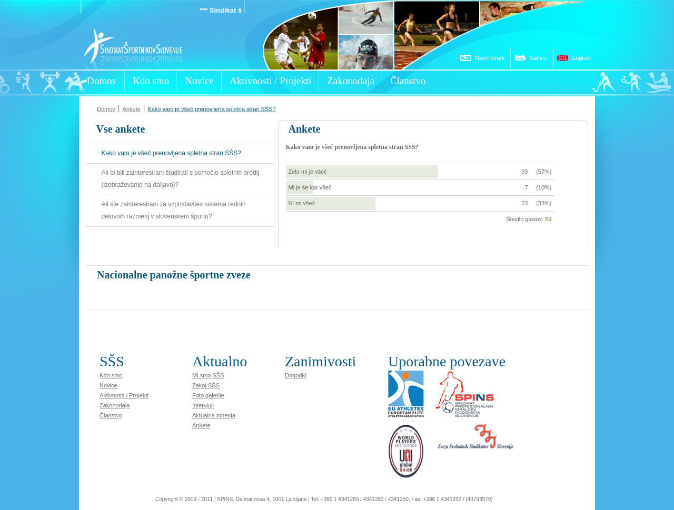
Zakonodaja (115, 405)
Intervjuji (203, 405)
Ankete (131, 109)
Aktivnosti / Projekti (124, 395)
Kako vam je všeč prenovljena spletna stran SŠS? (211, 109)
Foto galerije (208, 395)
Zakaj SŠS (206, 385)
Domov (106, 109)
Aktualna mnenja (213, 415)
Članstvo (111, 415)
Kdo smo (111, 375)
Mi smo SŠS (208, 375)
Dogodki (295, 375)
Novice (108, 385)
